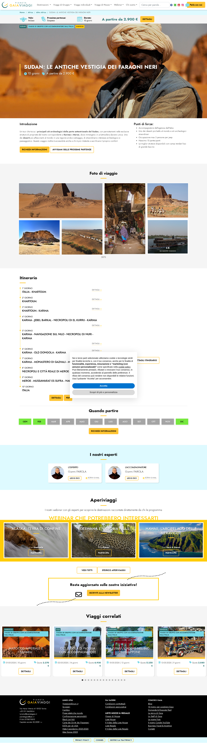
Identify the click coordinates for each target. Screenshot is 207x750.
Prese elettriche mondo (72, 713)
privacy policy (82, 740)
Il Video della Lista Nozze (116, 722)
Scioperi (66, 707)
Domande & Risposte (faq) (160, 710)
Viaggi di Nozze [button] (102, 4)
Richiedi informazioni (103, 431)
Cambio (66, 710)
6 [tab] (97, 680)
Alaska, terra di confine (36, 528)
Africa (30, 12)
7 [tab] (100, 680)
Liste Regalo (110, 725)
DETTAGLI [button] (147, 19)
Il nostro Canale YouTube (159, 722)
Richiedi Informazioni (34, 149)
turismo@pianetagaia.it (28, 714)
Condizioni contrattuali (115, 703)
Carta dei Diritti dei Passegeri (75, 722)
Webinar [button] (118, 4)
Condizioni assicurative (115, 707)
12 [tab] (115, 680)
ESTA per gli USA (70, 725)
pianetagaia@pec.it (27, 717)
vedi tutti (87, 570)
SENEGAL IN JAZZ (181, 652)
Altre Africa (41, 12)
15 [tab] (124, 680)
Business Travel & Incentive (160, 725)
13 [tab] (118, 680)
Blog (150, 703)
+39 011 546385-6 (27, 711)
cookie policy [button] (124, 367)
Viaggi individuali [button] (82, 4)
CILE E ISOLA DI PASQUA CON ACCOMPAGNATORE (77, 650)
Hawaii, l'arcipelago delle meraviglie (171, 531)
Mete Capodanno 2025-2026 (75, 729)
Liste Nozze (110, 719)
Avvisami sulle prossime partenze (71, 149)
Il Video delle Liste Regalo (116, 729)
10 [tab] (109, 680)
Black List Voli (68, 719)
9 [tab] (106, 680)
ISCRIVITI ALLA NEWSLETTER (103, 592)
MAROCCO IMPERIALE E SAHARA (26, 650)
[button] (62, 290)
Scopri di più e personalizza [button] (103, 392)
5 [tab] (94, 680)
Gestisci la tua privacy (121, 740)
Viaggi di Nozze (112, 716)
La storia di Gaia (155, 713)
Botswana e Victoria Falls (103, 528)
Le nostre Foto (154, 719)
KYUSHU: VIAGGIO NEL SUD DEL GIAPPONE (129, 650)
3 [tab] (88, 680)
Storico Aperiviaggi (113, 570)
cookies (99, 740)
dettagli (26, 671)
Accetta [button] (103, 386)
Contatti (151, 729)
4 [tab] (91, 680)
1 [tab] (82, 680)
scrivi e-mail (92, 478)
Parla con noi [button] (194, 5)
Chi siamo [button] (130, 4)
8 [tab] (103, 680)
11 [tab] (112, 680)
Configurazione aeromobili (74, 716)
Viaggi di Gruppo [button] (61, 4)
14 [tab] (121, 680)
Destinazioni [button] (43, 4)
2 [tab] (85, 680)
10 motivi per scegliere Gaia (161, 707)
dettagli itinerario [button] (146, 360)
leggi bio (75, 478)
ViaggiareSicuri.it (70, 703)
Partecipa (36, 552)
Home (22, 12)
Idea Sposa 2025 (70, 732)
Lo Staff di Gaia (155, 716)
